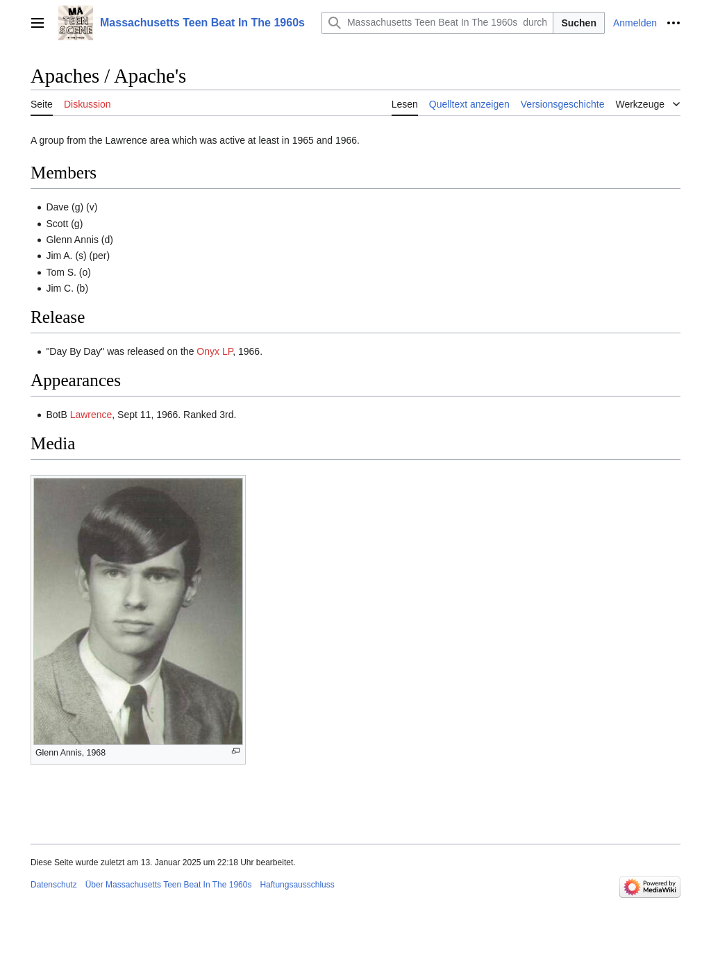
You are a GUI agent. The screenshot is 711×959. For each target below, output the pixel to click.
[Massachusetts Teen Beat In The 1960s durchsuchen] (437, 23)
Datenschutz (54, 885)
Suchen (578, 22)
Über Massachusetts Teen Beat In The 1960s (168, 885)
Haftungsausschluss (297, 885)
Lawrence (91, 414)
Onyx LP (214, 351)
